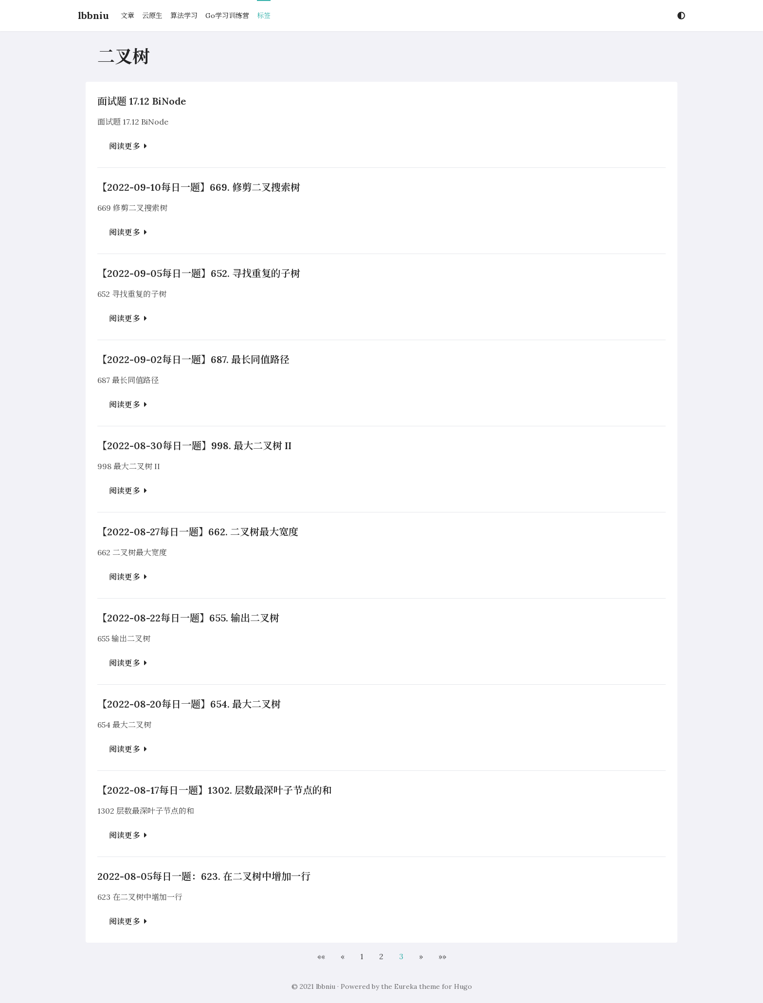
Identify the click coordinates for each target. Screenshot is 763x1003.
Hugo (463, 986)
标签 (264, 15)
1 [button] (361, 956)
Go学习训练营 (227, 15)
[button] (321, 956)
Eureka (405, 986)
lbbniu (93, 15)
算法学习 (184, 15)
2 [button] (381, 956)
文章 (127, 15)
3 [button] (401, 956)
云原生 (152, 15)
